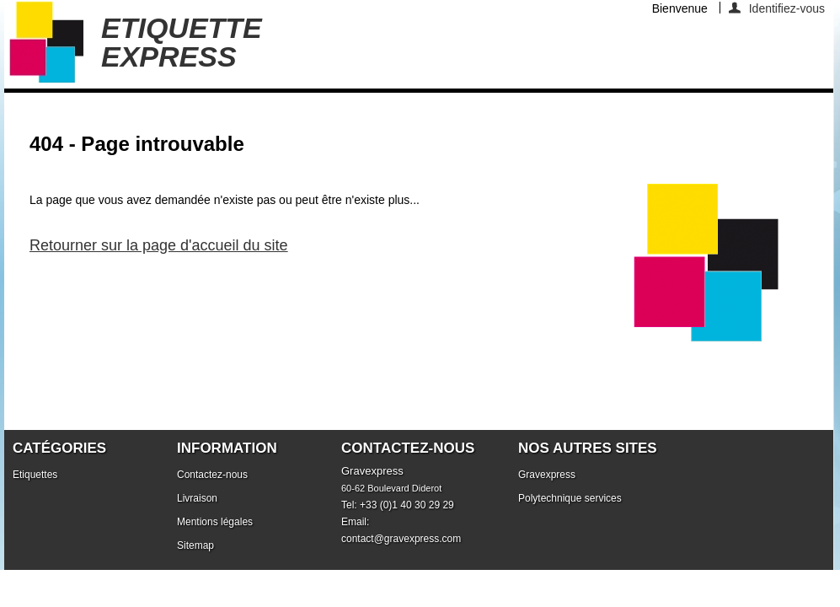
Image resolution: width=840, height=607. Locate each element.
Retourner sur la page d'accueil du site (158, 245)
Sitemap (195, 545)
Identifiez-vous (787, 7)
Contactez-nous (212, 475)
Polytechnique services (570, 498)
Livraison (197, 498)
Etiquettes (35, 475)
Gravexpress (546, 475)
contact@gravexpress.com (401, 539)
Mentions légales (215, 522)
